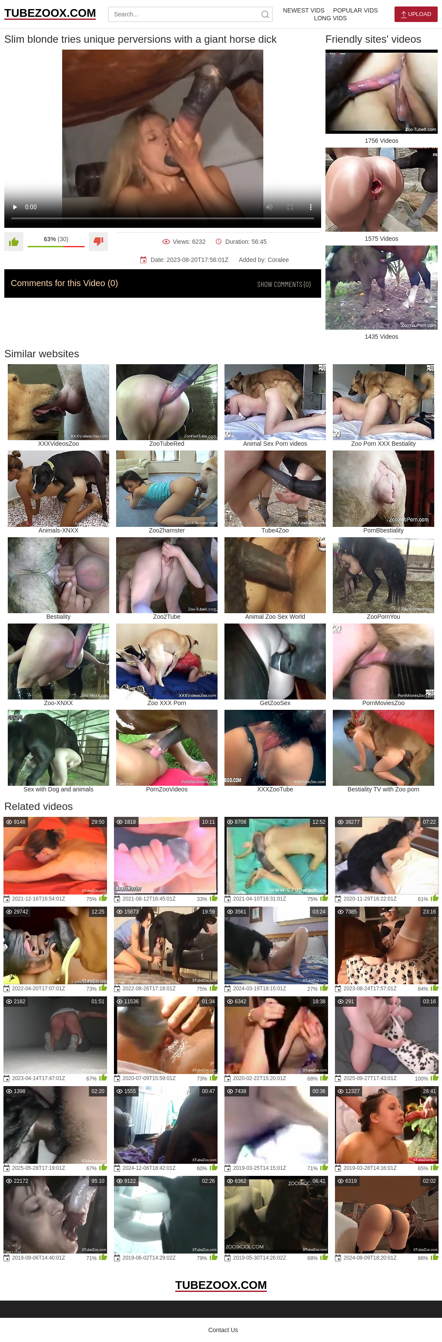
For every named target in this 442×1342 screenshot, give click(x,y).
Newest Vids (304, 10)
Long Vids (330, 18)
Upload (416, 14)
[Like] (13, 241)
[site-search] (265, 14)
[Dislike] (98, 241)
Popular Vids (355, 10)
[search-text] (190, 14)
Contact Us (223, 1329)
